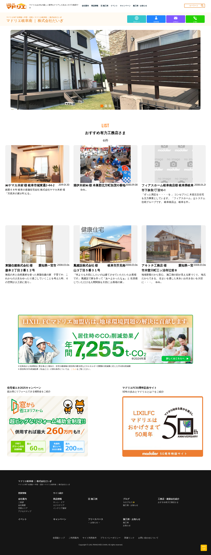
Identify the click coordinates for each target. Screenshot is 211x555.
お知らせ (127, 525)
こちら (74, 369)
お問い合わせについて (146, 538)
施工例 (126, 522)
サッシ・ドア (58, 502)
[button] (101, 106)
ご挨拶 (21, 502)
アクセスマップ (24, 511)
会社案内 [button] (85, 6)
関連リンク (128, 538)
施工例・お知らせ (130, 505)
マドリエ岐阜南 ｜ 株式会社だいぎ (48, 17)
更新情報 (22, 493)
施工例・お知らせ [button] (140, 6)
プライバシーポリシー (110, 538)
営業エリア (23, 508)
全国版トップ (61, 538)
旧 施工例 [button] (104, 6)
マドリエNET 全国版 (14, 17)
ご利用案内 (75, 538)
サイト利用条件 (90, 538)
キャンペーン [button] (125, 6)
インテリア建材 (59, 508)
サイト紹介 (58, 493)
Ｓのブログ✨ (129, 502)
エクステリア (58, 505)
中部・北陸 (28, 17)
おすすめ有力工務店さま (168, 502)
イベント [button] (114, 6)
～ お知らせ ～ (94, 522)
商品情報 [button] (94, 6)
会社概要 (22, 505)
